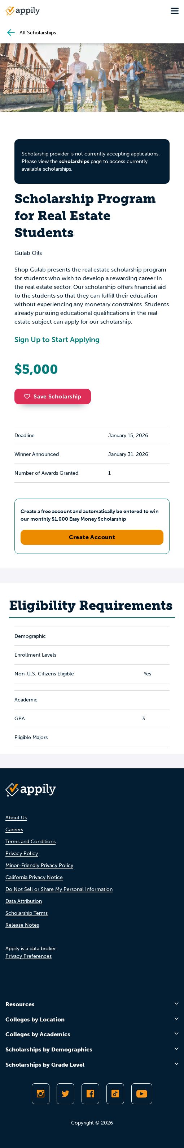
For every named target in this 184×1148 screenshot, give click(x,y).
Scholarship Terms (26, 913)
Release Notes (22, 925)
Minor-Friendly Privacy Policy (39, 865)
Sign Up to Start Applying (57, 339)
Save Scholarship (52, 396)
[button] (29, 396)
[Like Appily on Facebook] (90, 1093)
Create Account (92, 537)
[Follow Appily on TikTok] (115, 1093)
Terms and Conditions (30, 841)
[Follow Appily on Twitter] (65, 1093)
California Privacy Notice (34, 877)
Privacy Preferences (28, 956)
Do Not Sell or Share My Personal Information (59, 889)
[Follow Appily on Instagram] (40, 1093)
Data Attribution (23, 901)
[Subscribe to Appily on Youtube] (141, 1093)
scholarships (74, 161)
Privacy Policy (21, 853)
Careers (14, 830)
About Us (16, 818)
